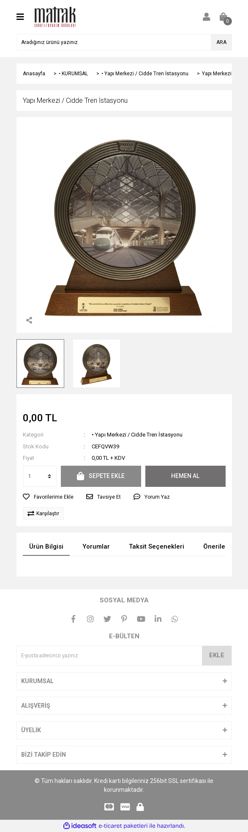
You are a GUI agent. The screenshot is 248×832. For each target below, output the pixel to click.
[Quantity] (40, 476)
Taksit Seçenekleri (156, 546)
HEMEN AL (185, 475)
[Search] (124, 42)
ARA (221, 42)
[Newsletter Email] (124, 655)
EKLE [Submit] (216, 655)
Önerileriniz (220, 546)
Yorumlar (96, 546)
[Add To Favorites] (48, 497)
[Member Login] (206, 16)
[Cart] (223, 16)
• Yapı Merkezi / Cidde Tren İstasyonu (137, 434)
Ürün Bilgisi (46, 546)
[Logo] (55, 16)
